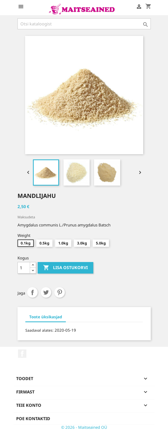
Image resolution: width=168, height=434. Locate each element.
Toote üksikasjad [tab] (45, 316)
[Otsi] (84, 23)
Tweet (46, 292)
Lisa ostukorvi (65, 267)
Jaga (32, 292)
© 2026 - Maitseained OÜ (84, 427)
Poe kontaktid (33, 418)
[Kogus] (24, 268)
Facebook (22, 353)
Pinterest (59, 292)
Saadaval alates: (39, 330)
